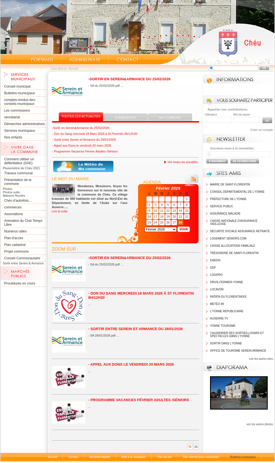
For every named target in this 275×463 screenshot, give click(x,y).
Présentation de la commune (17, 182)
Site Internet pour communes (201, 457)
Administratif (84, 60)
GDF (213, 267)
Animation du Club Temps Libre (23, 223)
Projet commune (16, 251)
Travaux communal (18, 173)
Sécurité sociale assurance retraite (240, 231)
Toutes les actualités (81, 116)
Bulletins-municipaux (19, 93)
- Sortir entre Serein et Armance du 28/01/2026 (84, 139)
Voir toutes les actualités (182, 162)
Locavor (216, 289)
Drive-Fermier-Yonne (226, 282)
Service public (221, 206)
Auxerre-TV (219, 318)
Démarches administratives (24, 124)
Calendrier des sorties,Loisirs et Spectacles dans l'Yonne (237, 335)
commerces (13, 207)
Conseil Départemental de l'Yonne (237, 191)
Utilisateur (211, 114)
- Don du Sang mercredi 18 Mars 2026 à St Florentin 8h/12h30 (95, 133)
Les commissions (17, 110)
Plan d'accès (13, 238)
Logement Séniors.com (228, 238)
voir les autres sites (261, 358)
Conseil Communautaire (22, 258)
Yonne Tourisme (223, 325)
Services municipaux (19, 131)
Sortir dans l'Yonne (226, 343)
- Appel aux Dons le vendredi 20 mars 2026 (81, 145)
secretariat (12, 117)
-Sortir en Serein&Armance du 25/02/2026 (129, 79)
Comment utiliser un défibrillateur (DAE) (19, 161)
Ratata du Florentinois (228, 296)
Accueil (217, 43)
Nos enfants (13, 137)
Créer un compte (261, 129)
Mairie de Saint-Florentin (230, 184)
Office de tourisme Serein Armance (238, 350)
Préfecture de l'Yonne (228, 199)
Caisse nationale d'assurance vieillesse (234, 222)
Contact (127, 60)
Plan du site (164, 457)
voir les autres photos (259, 424)
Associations (13, 214)
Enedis (215, 260)
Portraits (42, 60)
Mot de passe (241, 114)
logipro (216, 274)
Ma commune (170, 117)
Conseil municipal (17, 86)
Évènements (125, 117)
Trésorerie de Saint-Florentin (234, 253)
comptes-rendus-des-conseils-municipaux (20, 102)
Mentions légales (99, 457)
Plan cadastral (14, 245)
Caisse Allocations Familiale (232, 245)
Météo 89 (217, 303)
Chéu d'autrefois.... (18, 201)
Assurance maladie (225, 213)
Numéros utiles (15, 231)
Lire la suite (59, 211)
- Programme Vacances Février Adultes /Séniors (85, 151)
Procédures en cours (19, 283)
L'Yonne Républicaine (226, 311)
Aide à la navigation (134, 457)
